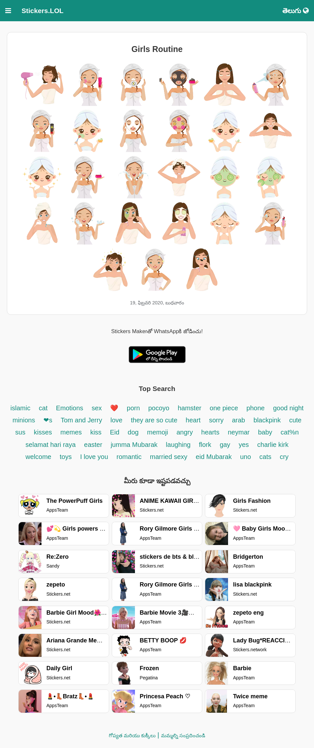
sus (20, 432)
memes (71, 432)
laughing (179, 444)
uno (245, 456)
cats (265, 456)
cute (295, 420)
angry (185, 432)
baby (265, 432)
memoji (157, 432)
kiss (95, 432)
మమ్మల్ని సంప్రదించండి (183, 735)
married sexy (168, 456)
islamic (20, 408)
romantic (130, 456)
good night (288, 408)
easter (93, 444)
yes (244, 444)
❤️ (114, 408)
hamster (190, 408)
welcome (38, 456)
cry (284, 456)
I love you (94, 456)
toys (66, 456)
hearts (210, 432)
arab (238, 420)
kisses (43, 432)
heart (193, 420)
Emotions (69, 408)
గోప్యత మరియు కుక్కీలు (132, 735)
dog (133, 432)
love (116, 420)
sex (96, 408)
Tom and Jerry (82, 420)
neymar (239, 432)
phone (255, 408)
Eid (115, 432)
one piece (224, 408)
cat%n (290, 432)
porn (134, 408)
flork (205, 444)
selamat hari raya (50, 444)
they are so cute (155, 420)
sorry (216, 420)
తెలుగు (295, 10)
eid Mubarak (215, 456)
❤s (47, 420)
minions (23, 420)
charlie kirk (273, 444)
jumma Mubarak (135, 444)
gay (225, 444)
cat (43, 408)
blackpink (267, 420)
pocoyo (159, 408)
